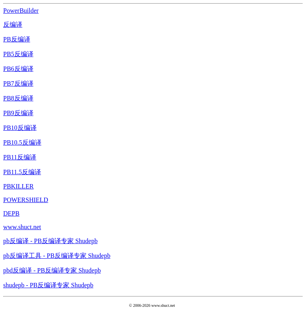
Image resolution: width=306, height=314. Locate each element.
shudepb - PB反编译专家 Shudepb (48, 285)
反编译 (12, 24)
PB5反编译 (18, 54)
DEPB (11, 213)
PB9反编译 (18, 113)
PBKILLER (18, 186)
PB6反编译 (18, 68)
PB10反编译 (20, 127)
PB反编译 (16, 39)
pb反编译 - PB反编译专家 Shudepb (50, 240)
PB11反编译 (19, 157)
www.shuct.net (22, 227)
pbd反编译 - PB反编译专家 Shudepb (52, 270)
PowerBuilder (21, 10)
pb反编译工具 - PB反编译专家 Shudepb (56, 255)
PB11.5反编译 (22, 172)
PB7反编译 (18, 83)
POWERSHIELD (25, 199)
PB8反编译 (18, 98)
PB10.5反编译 (22, 142)
